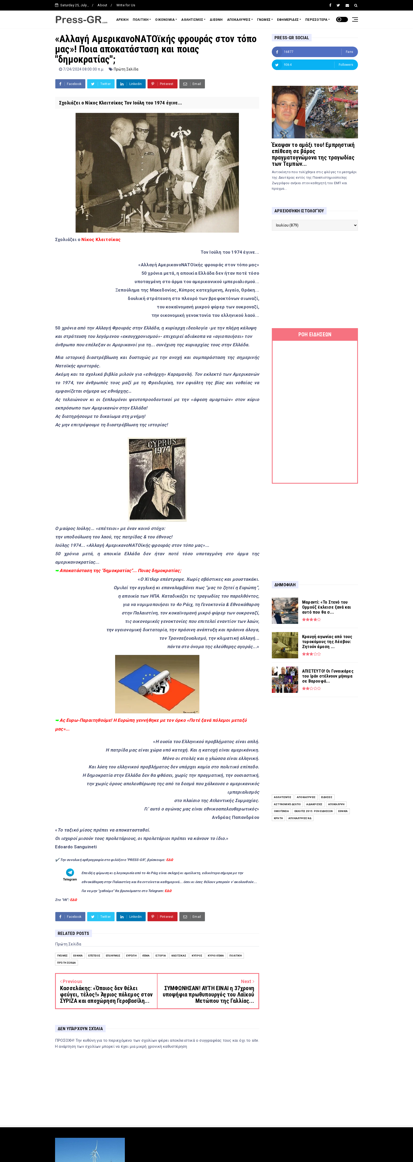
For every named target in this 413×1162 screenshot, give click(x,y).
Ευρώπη (131, 955)
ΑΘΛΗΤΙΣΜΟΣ (192, 20)
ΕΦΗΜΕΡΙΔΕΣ (288, 20)
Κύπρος (197, 955)
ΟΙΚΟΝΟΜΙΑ (165, 20)
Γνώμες (62, 955)
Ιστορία (160, 955)
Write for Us (125, 5)
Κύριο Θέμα (216, 955)
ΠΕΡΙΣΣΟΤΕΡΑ (316, 20)
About (102, 5)
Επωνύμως (113, 955)
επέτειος (94, 955)
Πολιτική (235, 955)
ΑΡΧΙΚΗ (122, 20)
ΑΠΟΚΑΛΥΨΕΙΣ (238, 20)
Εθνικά (78, 955)
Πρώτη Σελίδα (126, 69)
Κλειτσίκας (178, 955)
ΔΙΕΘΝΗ (216, 20)
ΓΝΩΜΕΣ (264, 20)
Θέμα (146, 955)
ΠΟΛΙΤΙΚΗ (141, 20)
